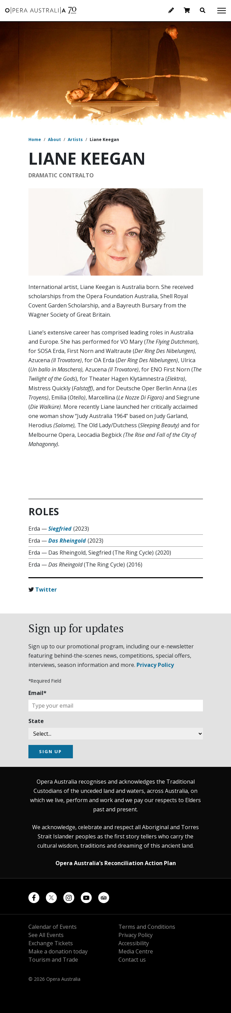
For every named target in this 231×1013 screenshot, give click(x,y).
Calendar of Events (52, 926)
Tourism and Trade (53, 959)
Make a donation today (58, 951)
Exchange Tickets (50, 943)
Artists (75, 139)
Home (34, 139)
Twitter (46, 589)
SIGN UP (50, 751)
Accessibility (133, 943)
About (54, 139)
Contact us (132, 959)
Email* (37, 693)
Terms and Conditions (146, 926)
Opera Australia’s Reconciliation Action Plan (115, 863)
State (36, 721)
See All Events (46, 935)
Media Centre (135, 951)
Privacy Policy (155, 665)
